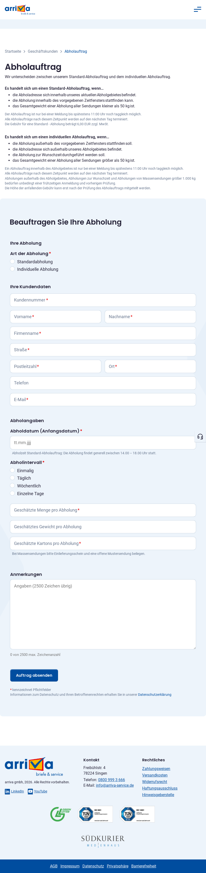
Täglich (24, 478)
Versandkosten (155, 775)
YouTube (37, 791)
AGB (54, 866)
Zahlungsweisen (156, 768)
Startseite (13, 51)
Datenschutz (93, 866)
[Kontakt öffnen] (200, 436)
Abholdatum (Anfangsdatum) (46, 431)
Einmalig (25, 470)
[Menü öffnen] (197, 9)
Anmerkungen (26, 574)
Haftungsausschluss (159, 788)
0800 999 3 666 (111, 780)
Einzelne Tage (30, 493)
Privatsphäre (117, 866)
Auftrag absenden (34, 675)
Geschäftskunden (43, 51)
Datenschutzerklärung (154, 695)
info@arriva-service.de (115, 785)
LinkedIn (14, 791)
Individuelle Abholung (37, 269)
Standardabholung (35, 261)
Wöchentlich (29, 485)
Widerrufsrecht (154, 781)
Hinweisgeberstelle (158, 794)
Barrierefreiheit (143, 866)
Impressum (70, 866)
